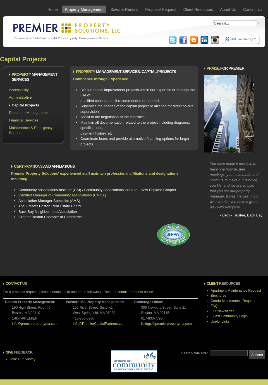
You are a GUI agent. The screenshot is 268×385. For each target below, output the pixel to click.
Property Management (84, 9)
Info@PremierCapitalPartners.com (99, 324)
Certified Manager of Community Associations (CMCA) (62, 195)
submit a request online (135, 292)
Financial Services (24, 120)
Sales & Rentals (124, 9)
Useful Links (220, 321)
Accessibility (19, 90)
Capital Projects (25, 105)
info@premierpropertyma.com (35, 324)
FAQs (215, 306)
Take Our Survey (22, 359)
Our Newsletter (222, 311)
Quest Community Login (229, 316)
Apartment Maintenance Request (236, 291)
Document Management (28, 113)
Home (52, 9)
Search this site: (195, 353)
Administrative (20, 97)
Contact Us (252, 9)
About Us (228, 9)
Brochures (218, 296)
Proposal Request (160, 9)
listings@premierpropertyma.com (166, 324)
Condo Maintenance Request (233, 301)
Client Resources (198, 9)
